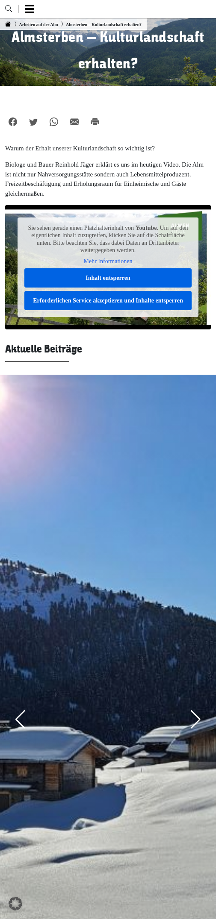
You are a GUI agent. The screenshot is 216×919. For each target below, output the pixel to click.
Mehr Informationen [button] (108, 261)
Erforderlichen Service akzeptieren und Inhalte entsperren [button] (108, 301)
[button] (15, 903)
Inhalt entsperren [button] (108, 278)
